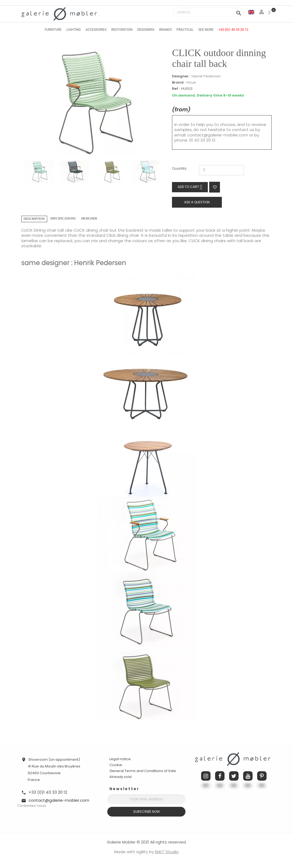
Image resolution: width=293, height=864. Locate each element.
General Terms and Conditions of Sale (142, 770)
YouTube (248, 776)
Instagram (206, 776)
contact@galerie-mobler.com (217, 135)
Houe (191, 82)
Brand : (178, 82)
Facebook (220, 776)
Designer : (181, 76)
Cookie (115, 765)
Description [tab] (34, 219)
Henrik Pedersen (206, 76)
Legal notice (120, 759)
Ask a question (197, 202)
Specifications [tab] (63, 218)
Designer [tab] (89, 218)
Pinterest (262, 776)
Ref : (176, 89)
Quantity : (180, 168)
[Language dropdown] (251, 12)
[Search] (208, 12)
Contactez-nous (31, 805)
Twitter (234, 776)
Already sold (120, 776)
